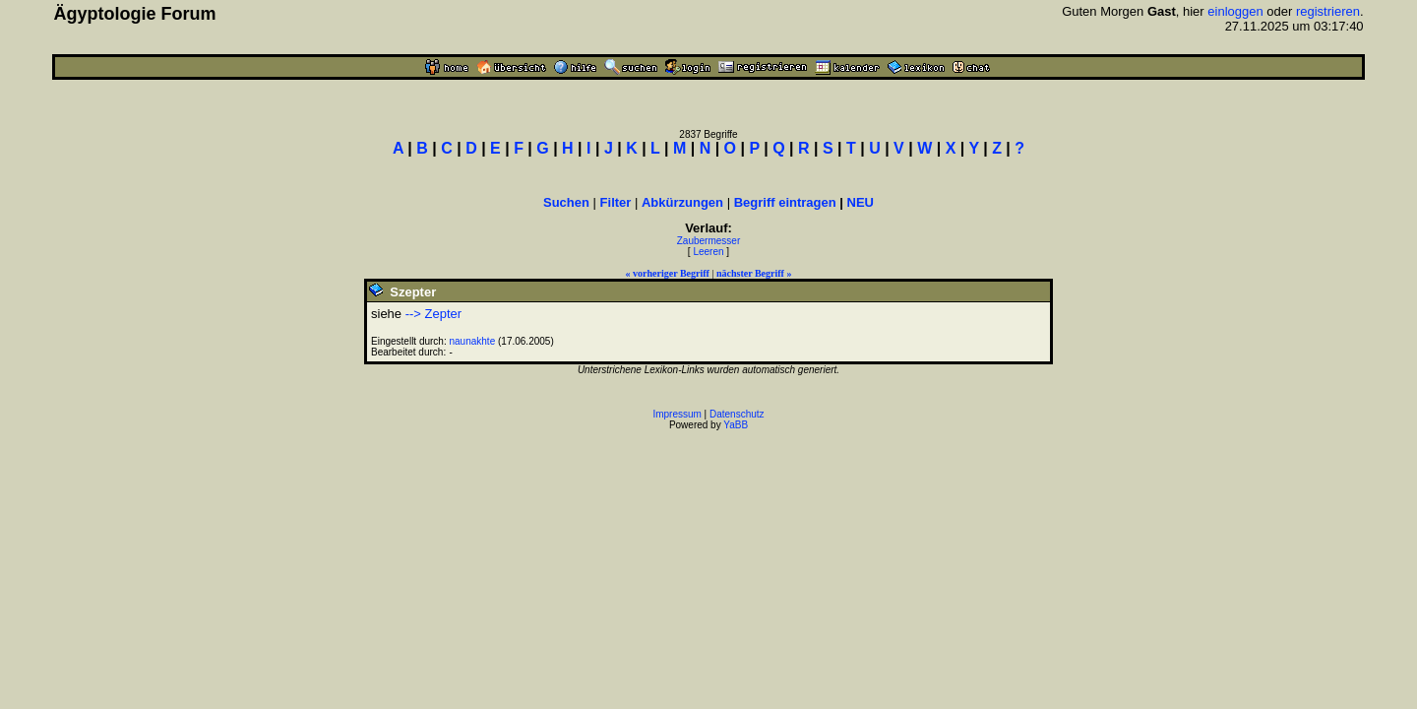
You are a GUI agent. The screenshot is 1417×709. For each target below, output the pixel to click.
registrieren (1328, 11)
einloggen (1235, 11)
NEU (860, 202)
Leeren (708, 251)
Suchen (566, 202)
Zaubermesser (708, 240)
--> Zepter (433, 313)
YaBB (735, 424)
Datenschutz (737, 414)
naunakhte (473, 341)
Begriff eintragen (785, 202)
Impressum (676, 414)
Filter (616, 202)
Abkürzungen (682, 202)
